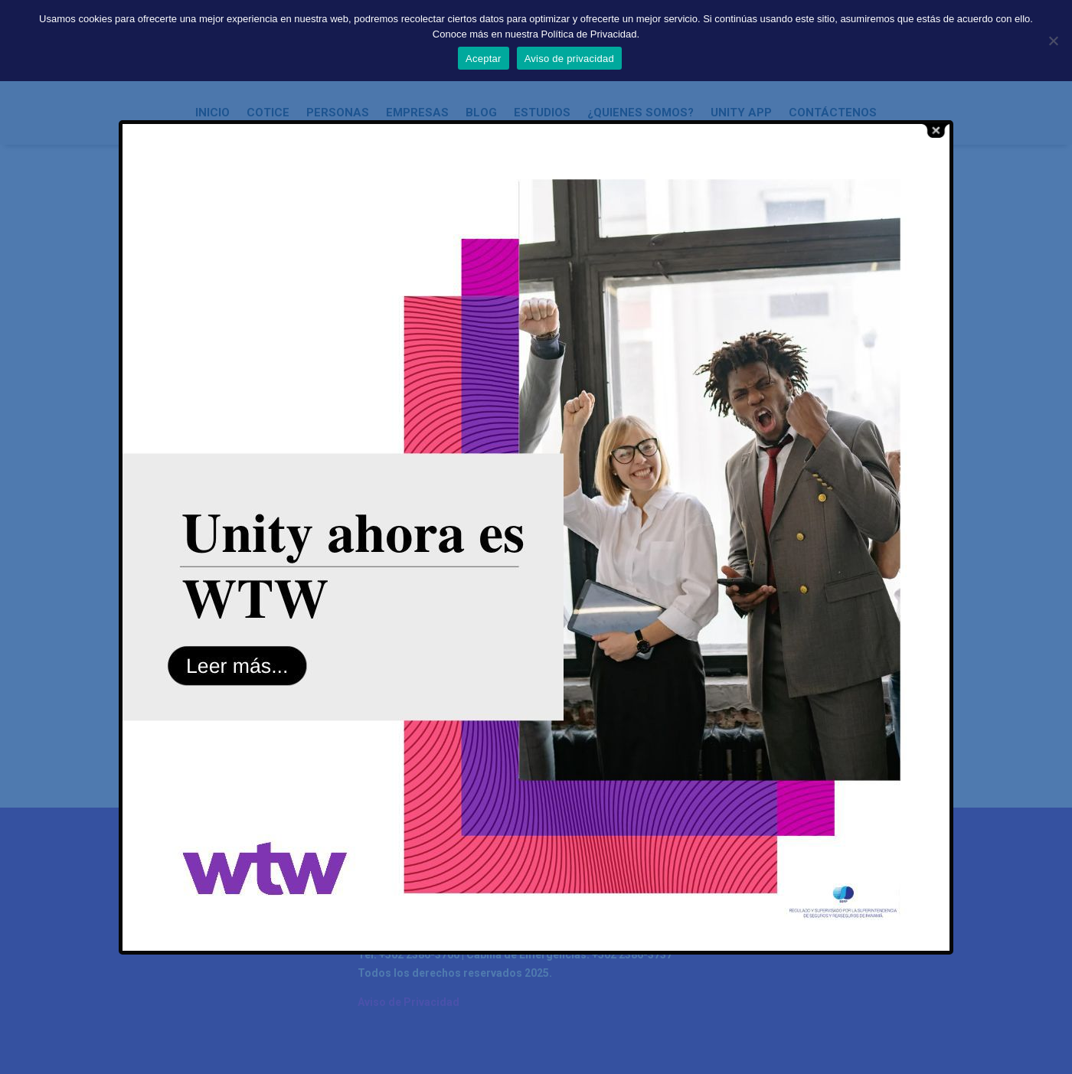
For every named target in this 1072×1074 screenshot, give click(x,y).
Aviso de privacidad (569, 58)
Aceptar (484, 58)
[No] (1053, 40)
